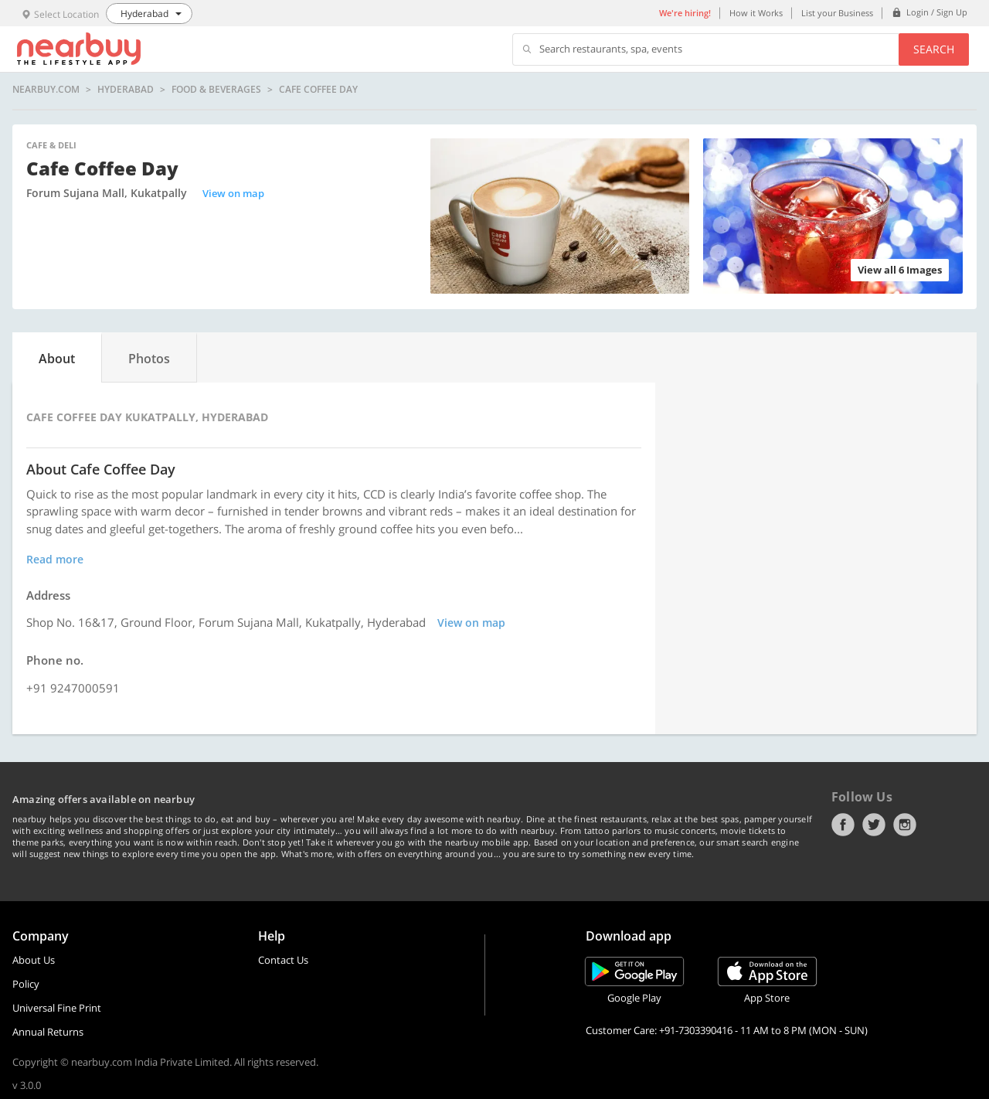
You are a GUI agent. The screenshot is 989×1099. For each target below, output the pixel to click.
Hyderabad (125, 89)
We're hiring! (685, 13)
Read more (54, 559)
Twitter (873, 824)
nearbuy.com (46, 89)
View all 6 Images (900, 270)
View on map (233, 193)
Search (933, 49)
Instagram (904, 824)
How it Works (756, 13)
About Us (33, 960)
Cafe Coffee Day (318, 89)
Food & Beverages (216, 89)
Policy (25, 984)
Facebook (843, 824)
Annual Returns (47, 1032)
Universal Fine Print (56, 1008)
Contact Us (283, 960)
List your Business (837, 13)
